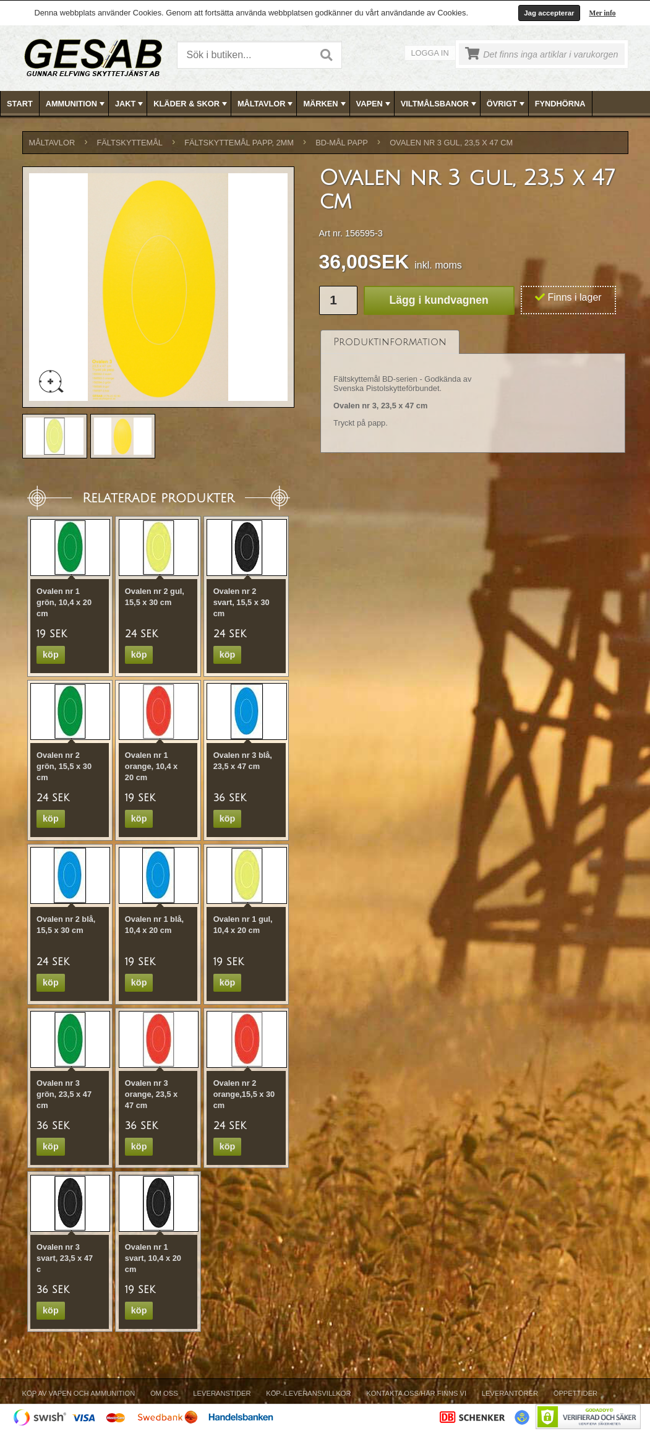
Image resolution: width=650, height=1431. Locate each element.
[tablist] (473, 391)
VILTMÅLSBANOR (440, 104)
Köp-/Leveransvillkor (308, 1393)
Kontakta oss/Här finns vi (416, 1393)
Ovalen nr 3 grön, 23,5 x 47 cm (64, 1094)
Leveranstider (221, 1393)
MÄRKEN (325, 104)
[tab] (390, 342)
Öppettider (575, 1393)
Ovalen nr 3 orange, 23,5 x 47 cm (151, 1094)
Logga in (430, 53)
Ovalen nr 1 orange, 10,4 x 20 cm (151, 766)
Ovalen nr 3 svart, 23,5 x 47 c (64, 1258)
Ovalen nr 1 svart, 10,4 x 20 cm (153, 1258)
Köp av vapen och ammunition (78, 1393)
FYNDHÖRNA (560, 103)
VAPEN (374, 104)
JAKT (130, 104)
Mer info (602, 13)
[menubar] (325, 103)
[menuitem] (20, 103)
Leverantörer (510, 1393)
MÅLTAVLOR (266, 104)
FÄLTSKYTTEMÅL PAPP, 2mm (239, 142)
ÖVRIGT (507, 104)
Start (20, 103)
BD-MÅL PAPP (341, 142)
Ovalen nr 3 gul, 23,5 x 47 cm (451, 142)
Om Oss (164, 1393)
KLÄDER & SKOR (191, 104)
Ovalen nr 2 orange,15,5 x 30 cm (244, 1094)
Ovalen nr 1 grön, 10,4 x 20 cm (64, 602)
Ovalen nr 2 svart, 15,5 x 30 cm (241, 602)
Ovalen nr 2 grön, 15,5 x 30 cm (64, 766)
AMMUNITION (76, 104)
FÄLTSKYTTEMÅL (130, 142)
